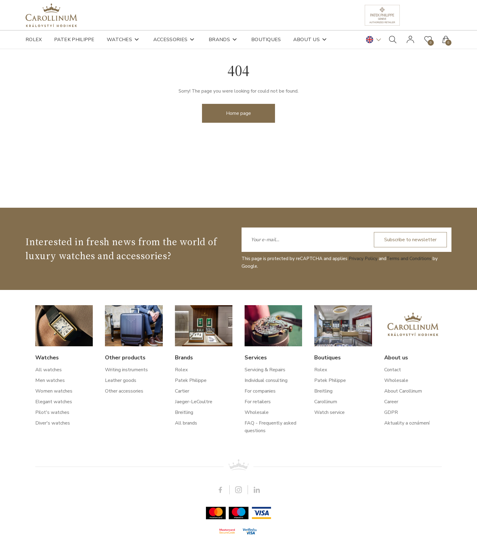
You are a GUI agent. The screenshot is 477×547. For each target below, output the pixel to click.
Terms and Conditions (408, 412)
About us (306, 39)
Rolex (34, 39)
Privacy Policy (363, 412)
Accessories (170, 39)
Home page (238, 124)
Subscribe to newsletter (410, 393)
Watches (119, 39)
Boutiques (266, 39)
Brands (219, 39)
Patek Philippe (74, 39)
